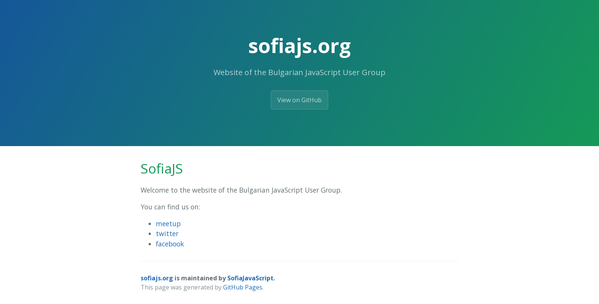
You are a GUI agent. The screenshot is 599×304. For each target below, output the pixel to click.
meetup (168, 223)
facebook (170, 243)
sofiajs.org (157, 278)
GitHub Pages (242, 287)
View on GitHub (299, 100)
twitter (167, 233)
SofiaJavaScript (250, 278)
